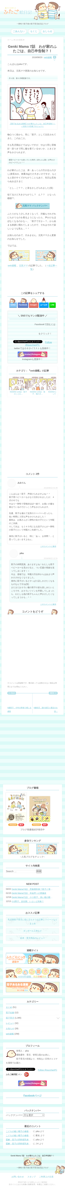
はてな (43, 305)
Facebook (23, 305)
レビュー (10, 1023)
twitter (13, 305)
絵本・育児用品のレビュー (32, 938)
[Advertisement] (32, 281)
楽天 (21, 825)
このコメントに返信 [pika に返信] (48, 604)
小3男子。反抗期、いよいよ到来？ (28, 901)
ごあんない (19, 31)
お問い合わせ (17, 1177)
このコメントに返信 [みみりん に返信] (48, 546)
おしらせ (47, 31)
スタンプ (31, 1177)
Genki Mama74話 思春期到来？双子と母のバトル (33, 889)
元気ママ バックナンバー (35, 205)
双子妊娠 (10, 1012)
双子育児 (10, 1018)
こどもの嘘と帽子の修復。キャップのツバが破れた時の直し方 (19, 1131)
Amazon (12, 825)
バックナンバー (14, 1115)
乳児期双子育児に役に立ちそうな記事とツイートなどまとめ (32, 921)
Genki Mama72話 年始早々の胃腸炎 (29, 893)
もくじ (33, 31)
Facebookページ (32, 1095)
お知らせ (10, 1028)
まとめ (9, 1007)
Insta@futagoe (32, 354)
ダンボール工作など (32, 931)
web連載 (48, 57)
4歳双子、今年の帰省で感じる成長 (19, 703)
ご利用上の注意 (46, 1177)
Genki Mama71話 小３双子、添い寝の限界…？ (33, 897)
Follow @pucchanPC (38, 343)
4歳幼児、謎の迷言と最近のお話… (46, 703)
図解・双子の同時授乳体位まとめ (19, 1139)
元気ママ (23, 265)
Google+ (33, 305)
